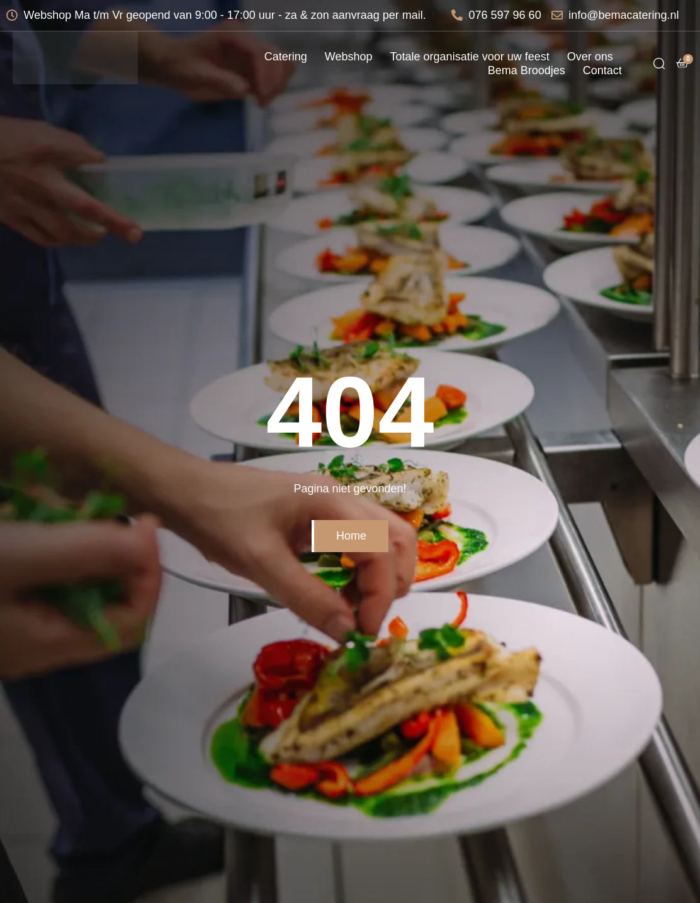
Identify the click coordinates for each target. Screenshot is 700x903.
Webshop (349, 56)
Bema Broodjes (526, 70)
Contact (602, 70)
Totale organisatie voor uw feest (470, 56)
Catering (285, 56)
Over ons (590, 56)
